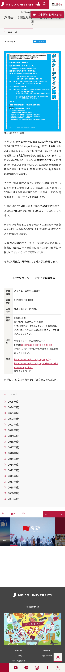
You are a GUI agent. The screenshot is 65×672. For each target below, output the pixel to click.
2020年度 (13, 430)
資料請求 (32, 607)
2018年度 (13, 442)
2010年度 (13, 487)
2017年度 (13, 447)
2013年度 (13, 470)
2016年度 (13, 453)
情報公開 (18, 650)
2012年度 (13, 476)
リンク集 (18, 655)
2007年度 (13, 499)
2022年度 (13, 419)
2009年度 (13, 493)
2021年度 (13, 424)
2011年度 (13, 482)
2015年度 (13, 459)
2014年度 (13, 464)
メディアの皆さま (18, 661)
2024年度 (13, 407)
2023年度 (13, 413)
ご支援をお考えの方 (47, 14)
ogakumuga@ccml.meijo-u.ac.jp (36, 344)
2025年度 (13, 401)
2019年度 (13, 436)
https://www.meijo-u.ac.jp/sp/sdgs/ (31, 359)
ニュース (12, 31)
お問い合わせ (47, 655)
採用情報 (46, 650)
